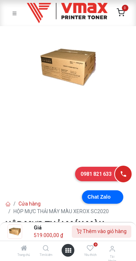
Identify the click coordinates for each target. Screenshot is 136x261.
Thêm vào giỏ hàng (102, 231)
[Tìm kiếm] (45, 249)
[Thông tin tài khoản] (112, 249)
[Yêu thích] (90, 248)
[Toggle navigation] (14, 13)
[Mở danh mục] (68, 250)
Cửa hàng (29, 204)
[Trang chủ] (24, 249)
